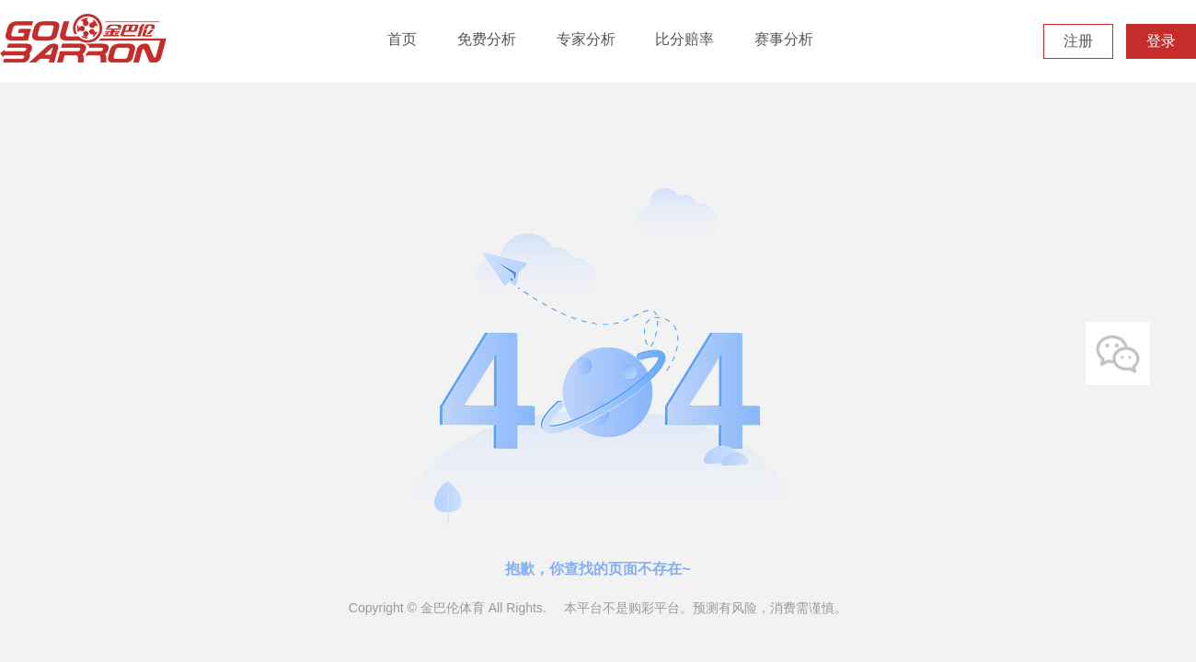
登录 (1161, 41)
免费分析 (486, 39)
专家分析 (586, 39)
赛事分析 (783, 39)
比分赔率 (684, 39)
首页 (402, 39)
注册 (1078, 41)
